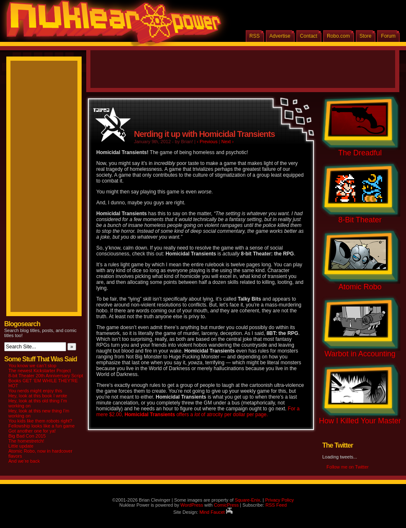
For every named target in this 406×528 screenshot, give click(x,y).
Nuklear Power (111, 25)
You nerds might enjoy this (35, 390)
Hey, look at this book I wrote (37, 395)
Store (366, 36)
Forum (388, 36)
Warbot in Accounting (359, 354)
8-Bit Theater (360, 220)
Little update (20, 445)
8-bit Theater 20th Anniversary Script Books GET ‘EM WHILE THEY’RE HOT (45, 380)
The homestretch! (26, 440)
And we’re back (24, 461)
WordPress (191, 504)
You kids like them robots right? (40, 420)
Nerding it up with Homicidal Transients (204, 134)
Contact (308, 36)
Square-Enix (247, 499)
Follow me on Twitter (347, 466)
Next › (227, 141)
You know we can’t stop (32, 365)
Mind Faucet (216, 512)
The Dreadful (360, 153)
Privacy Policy (279, 499)
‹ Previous (207, 141)
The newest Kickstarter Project (39, 370)
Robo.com (338, 36)
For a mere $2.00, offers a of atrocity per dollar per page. (198, 411)
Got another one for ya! (32, 430)
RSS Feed (276, 504)
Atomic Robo (359, 287)
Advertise (280, 36)
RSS (254, 36)
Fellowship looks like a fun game (41, 425)
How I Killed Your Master (360, 421)
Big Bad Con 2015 (27, 435)
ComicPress (226, 504)
